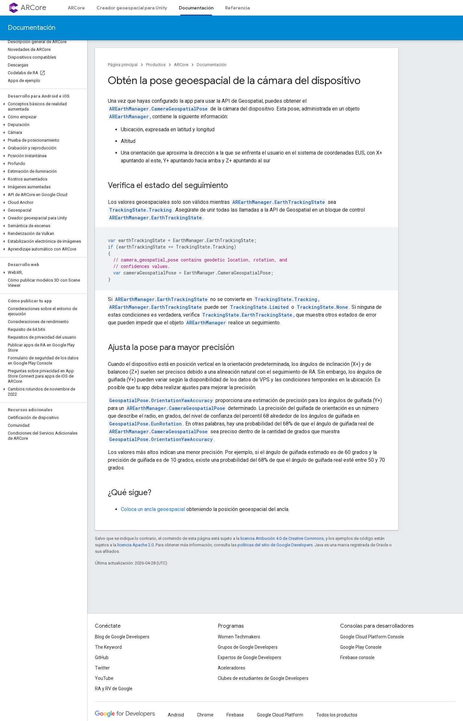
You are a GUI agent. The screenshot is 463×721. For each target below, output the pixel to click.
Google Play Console (361, 647)
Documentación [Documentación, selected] (196, 8)
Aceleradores (231, 667)
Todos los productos (336, 714)
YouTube (104, 678)
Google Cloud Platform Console (372, 636)
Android (176, 714)
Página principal (123, 64)
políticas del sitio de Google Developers (275, 544)
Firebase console (357, 657)
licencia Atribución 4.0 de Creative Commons (282, 538)
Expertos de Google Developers (249, 657)
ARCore (33, 7)
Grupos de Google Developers (248, 647)
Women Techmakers (239, 636)
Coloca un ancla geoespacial (153, 509)
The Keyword (108, 647)
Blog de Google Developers (122, 636)
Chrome (205, 714)
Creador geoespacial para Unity (132, 8)
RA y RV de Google (114, 688)
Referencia (237, 8)
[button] (42, 106)
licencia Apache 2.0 (135, 544)
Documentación (31, 28)
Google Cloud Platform (280, 714)
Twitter (102, 667)
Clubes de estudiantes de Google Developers (263, 678)
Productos (156, 64)
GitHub (102, 657)
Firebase (235, 714)
